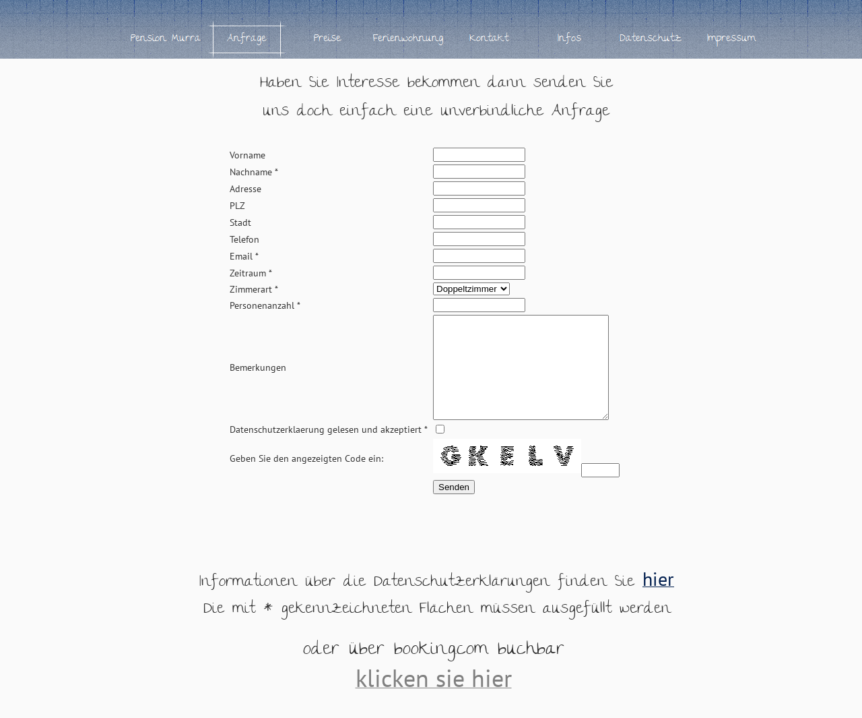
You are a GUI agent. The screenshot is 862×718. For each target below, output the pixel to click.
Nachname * (254, 172)
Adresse (245, 189)
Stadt (240, 222)
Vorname (247, 155)
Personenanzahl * (265, 305)
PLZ (237, 206)
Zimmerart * (254, 289)
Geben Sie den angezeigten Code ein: (306, 479)
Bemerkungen (258, 377)
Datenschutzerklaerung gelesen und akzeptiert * (329, 450)
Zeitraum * (251, 273)
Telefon (244, 239)
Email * (244, 256)
